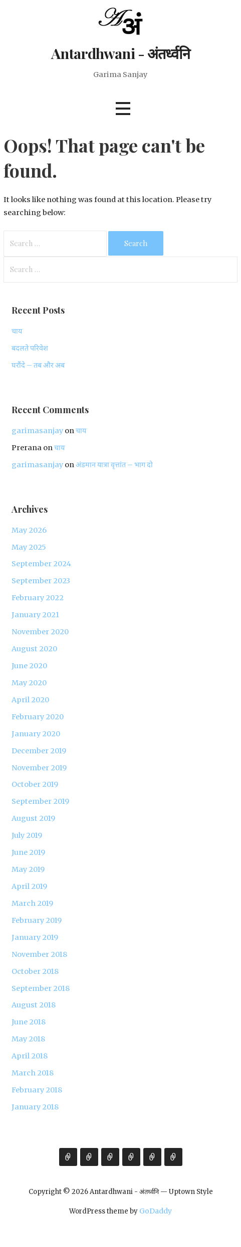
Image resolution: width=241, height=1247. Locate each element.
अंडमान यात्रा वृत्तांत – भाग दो (114, 464)
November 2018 (39, 954)
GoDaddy (155, 1210)
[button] (122, 109)
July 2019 (27, 835)
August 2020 (34, 648)
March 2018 (33, 1072)
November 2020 (40, 631)
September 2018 (41, 988)
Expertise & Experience (110, 1157)
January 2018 (35, 1106)
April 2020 (30, 699)
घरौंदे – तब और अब (38, 365)
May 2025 (29, 547)
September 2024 (41, 563)
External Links (152, 1157)
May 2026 (29, 530)
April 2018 (30, 1055)
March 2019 (32, 903)
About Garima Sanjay (68, 1157)
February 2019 (37, 920)
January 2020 (36, 733)
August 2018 (34, 1004)
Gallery (131, 1157)
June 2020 (29, 665)
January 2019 (35, 937)
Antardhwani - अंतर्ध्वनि (120, 53)
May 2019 (28, 869)
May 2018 (28, 1038)
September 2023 (41, 580)
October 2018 (35, 971)
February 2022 (38, 597)
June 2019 (28, 852)
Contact (173, 1157)
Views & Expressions (89, 1157)
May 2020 (29, 682)
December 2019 (39, 750)
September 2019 (40, 801)
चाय (17, 331)
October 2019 (35, 784)
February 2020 (38, 716)
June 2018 (29, 1021)
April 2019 (29, 886)
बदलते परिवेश (30, 348)
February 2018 (37, 1089)
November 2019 (39, 767)
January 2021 (35, 614)
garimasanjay (37, 430)
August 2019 (33, 818)
